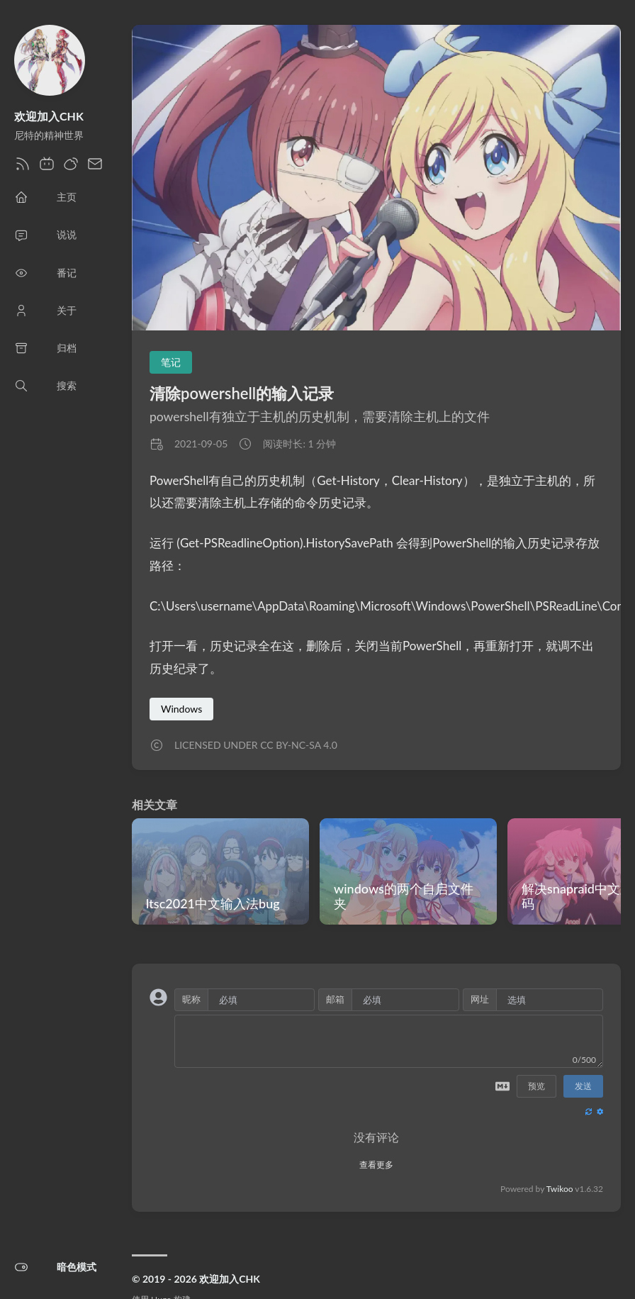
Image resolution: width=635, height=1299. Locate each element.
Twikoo (559, 1188)
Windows (181, 709)
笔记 (171, 362)
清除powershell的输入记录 (242, 393)
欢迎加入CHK (49, 116)
